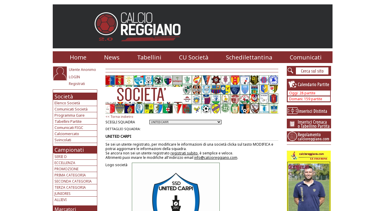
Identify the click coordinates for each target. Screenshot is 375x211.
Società (63, 96)
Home (78, 57)
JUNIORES (62, 193)
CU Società (193, 57)
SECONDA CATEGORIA (73, 181)
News (112, 57)
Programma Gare (69, 115)
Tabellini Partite (68, 121)
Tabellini (149, 57)
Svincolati (62, 139)
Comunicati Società (71, 109)
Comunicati (306, 57)
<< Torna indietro (119, 116)
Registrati (77, 83)
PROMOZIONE (66, 168)
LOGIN (74, 76)
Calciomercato (66, 133)
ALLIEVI (60, 199)
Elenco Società (67, 103)
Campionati (69, 149)
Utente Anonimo (82, 69)
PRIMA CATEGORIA (70, 175)
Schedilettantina (249, 57)
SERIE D (60, 156)
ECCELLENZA (64, 162)
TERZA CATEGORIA (70, 187)
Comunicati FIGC (68, 127)
